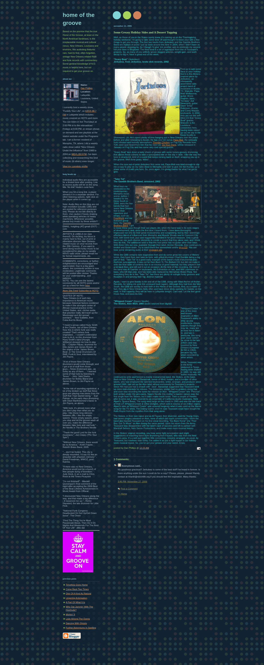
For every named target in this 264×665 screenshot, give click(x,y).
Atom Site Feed (70, 290)
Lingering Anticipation (76, 598)
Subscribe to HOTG (88, 290)
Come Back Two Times (77, 589)
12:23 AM (144, 448)
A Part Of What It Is (75, 602)
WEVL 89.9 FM (79, 154)
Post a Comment (129, 488)
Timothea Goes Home (77, 585)
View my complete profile (75, 166)
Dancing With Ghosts (76, 623)
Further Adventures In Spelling (81, 628)
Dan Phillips (87, 88)
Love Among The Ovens (78, 619)
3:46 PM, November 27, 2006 (132, 481)
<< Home (122, 494)
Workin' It (70, 614)
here (87, 285)
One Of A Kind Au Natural (78, 593)
